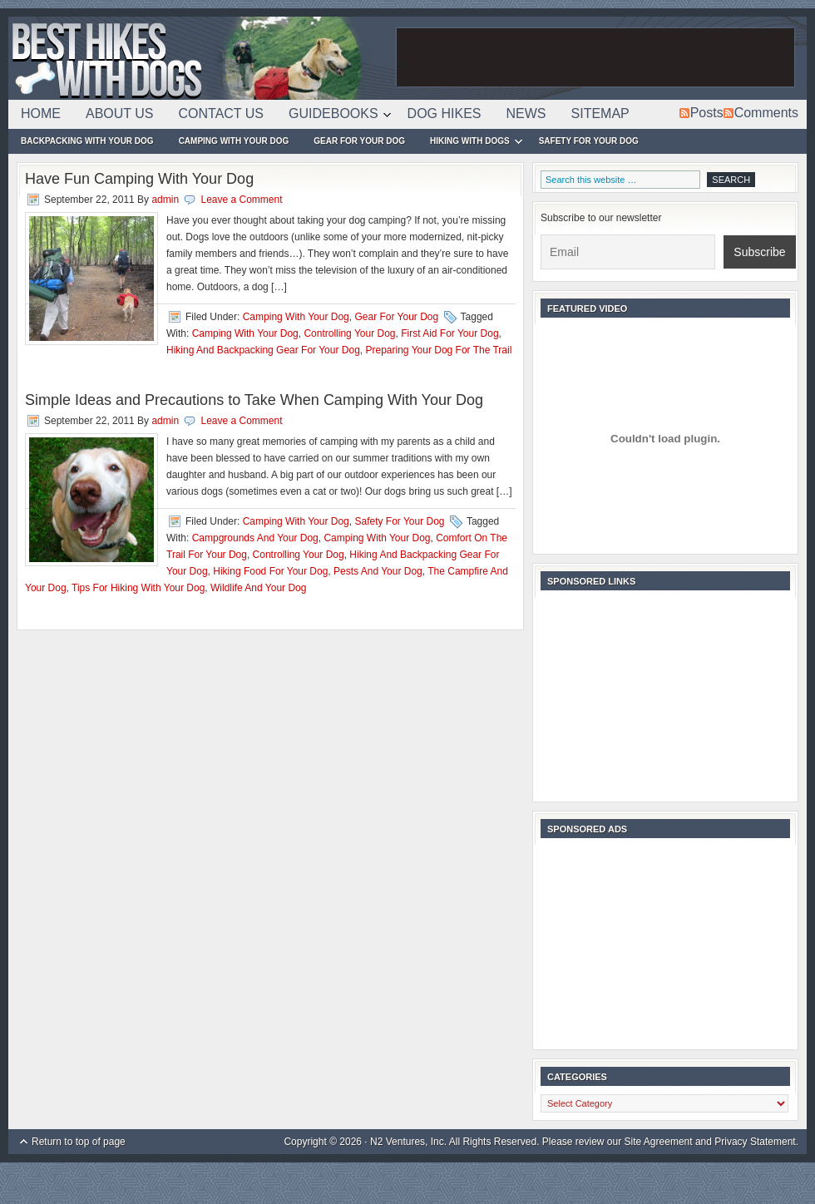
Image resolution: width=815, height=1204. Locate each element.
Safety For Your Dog (589, 141)
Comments (766, 113)
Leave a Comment (241, 199)
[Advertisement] (595, 58)
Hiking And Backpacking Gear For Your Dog (263, 350)
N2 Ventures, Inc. (408, 1141)
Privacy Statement (754, 1141)
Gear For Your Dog (359, 141)
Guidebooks (333, 116)
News (526, 113)
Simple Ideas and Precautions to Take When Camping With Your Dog (254, 400)
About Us (120, 113)
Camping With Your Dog (234, 141)
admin (165, 199)
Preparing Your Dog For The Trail (438, 350)
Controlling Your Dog (349, 333)
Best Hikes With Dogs (199, 58)
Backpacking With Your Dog (87, 141)
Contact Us (221, 113)
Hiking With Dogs (469, 143)
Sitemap (600, 113)
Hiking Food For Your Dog (270, 571)
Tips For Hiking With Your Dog (138, 588)
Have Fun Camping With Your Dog (139, 178)
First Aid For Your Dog (449, 333)
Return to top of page (79, 1141)
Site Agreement (659, 1141)
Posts (707, 113)
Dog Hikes (445, 113)
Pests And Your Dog (377, 571)
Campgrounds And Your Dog (255, 538)
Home (41, 113)
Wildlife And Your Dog (258, 588)
